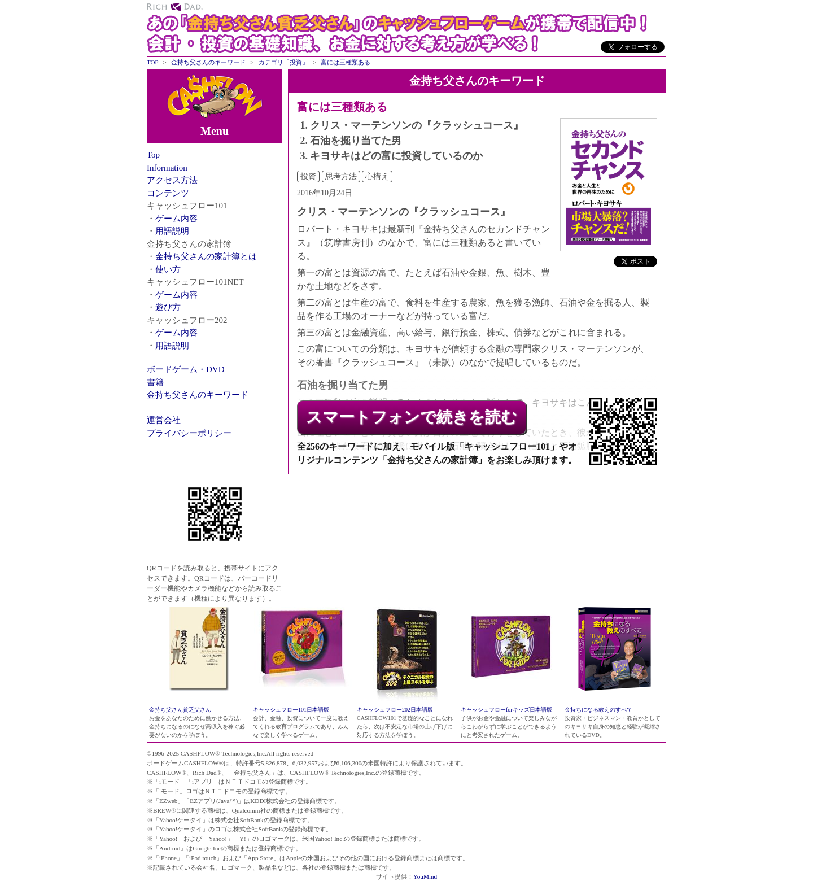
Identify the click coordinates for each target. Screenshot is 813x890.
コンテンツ (168, 193)
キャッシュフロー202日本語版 (395, 709)
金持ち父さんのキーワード (197, 394)
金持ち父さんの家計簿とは (206, 256)
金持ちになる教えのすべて (598, 709)
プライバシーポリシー (189, 433)
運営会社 (164, 420)
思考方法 (341, 176)
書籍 (155, 382)
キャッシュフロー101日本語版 (291, 709)
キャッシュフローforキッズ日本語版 (506, 709)
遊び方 (168, 307)
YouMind (425, 876)
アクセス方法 (172, 180)
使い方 (168, 269)
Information (167, 167)
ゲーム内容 (176, 218)
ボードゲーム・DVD (186, 369)
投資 (308, 176)
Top (153, 154)
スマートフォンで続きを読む (411, 417)
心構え (377, 176)
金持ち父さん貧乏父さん (180, 709)
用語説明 (172, 230)
